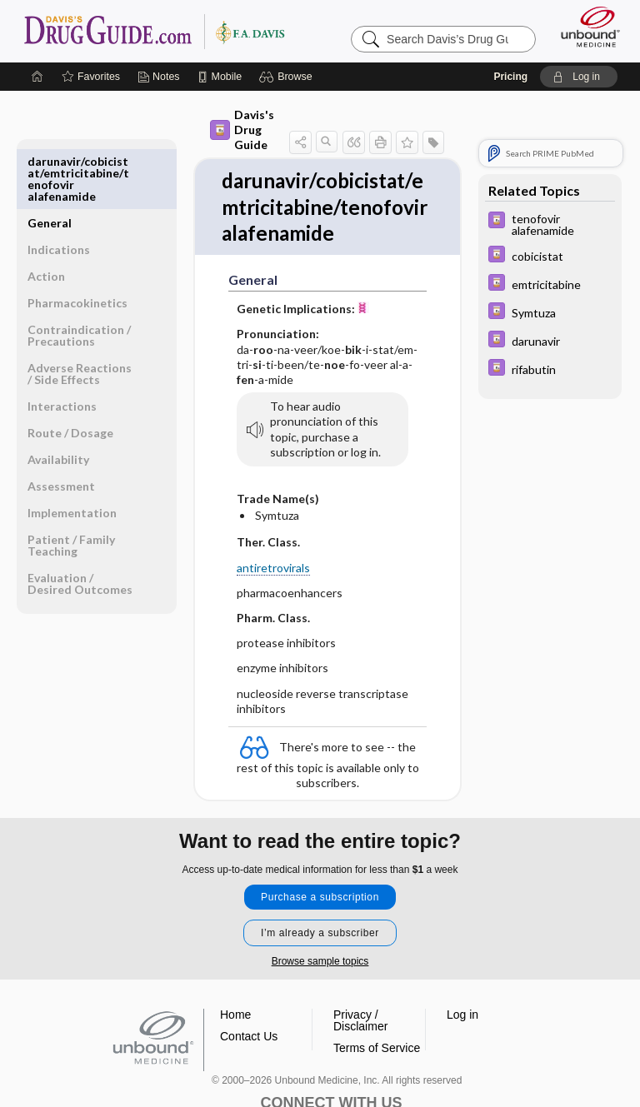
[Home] (37, 76)
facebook (270, 1063)
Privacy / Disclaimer (360, 950)
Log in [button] (462, 944)
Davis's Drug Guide (222, 122)
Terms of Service (376, 978)
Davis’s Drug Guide (153, 30)
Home (235, 944)
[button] (288, 76)
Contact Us (249, 966)
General (50, 161)
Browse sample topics (320, 891)
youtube (351, 1063)
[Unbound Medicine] (585, 26)
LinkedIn (392, 1063)
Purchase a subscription (320, 827)
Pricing (510, 76)
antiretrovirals (238, 527)
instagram (311, 1063)
